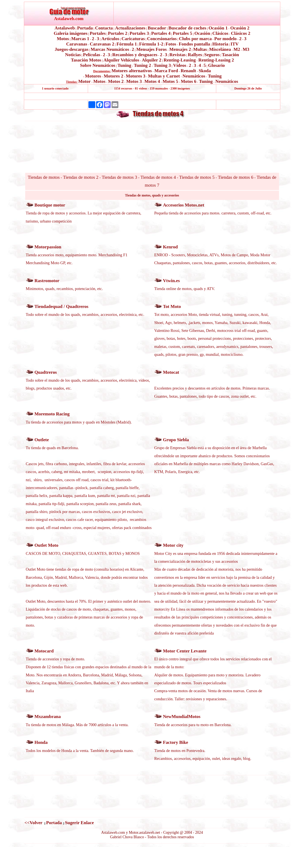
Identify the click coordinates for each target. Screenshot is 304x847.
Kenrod (170, 246)
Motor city (173, 545)
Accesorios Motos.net (183, 205)
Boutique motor (49, 205)
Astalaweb (65, 28)
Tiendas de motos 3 (119, 177)
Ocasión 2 (239, 28)
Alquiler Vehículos (121, 60)
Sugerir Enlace (79, 822)
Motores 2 (113, 76)
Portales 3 (139, 33)
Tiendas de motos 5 (197, 177)
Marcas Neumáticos (110, 49)
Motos (63, 38)
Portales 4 (161, 33)
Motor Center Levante (185, 651)
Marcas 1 (80, 38)
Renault (188, 70)
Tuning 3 (162, 65)
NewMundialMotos (181, 716)
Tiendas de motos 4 (158, 177)
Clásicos (220, 33)
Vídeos (179, 65)
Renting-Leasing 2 (216, 60)
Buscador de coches (187, 28)
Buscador (157, 28)
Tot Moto (172, 306)
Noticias (73, 54)
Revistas (177, 54)
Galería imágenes (70, 33)
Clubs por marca (195, 38)
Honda (41, 742)
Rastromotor (46, 280)
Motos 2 (116, 81)
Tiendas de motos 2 (80, 177)
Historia (220, 44)
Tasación (230, 54)
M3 (246, 49)
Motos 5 (170, 81)
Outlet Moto (46, 545)
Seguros (212, 54)
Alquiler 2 (151, 60)
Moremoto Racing (52, 413)
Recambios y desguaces (134, 54)
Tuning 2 (142, 65)
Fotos (171, 44)
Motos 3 (134, 81)
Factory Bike (175, 742)
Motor (84, 81)
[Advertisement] (152, 96)
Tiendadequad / (50, 306)
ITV (235, 44)
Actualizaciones (130, 28)
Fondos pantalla (194, 44)
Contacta (104, 28)
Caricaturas (133, 38)
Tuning (124, 65)
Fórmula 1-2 (151, 44)
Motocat (171, 372)
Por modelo (225, 38)
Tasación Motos (86, 60)
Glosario (216, 65)
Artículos (110, 38)
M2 (237, 49)
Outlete (41, 439)
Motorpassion (47, 246)
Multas (200, 49)
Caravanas (76, 44)
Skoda (205, 70)
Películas (91, 54)
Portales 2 (117, 33)
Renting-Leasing (180, 60)
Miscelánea (220, 49)
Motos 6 (188, 81)
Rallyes (195, 54)
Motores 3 (135, 76)
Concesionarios (162, 38)
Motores (93, 76)
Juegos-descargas (71, 49)
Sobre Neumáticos (97, 65)
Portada (85, 28)
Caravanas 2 (102, 44)
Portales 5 (182, 33)
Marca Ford (166, 70)
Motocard (44, 651)
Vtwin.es (171, 280)
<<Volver (34, 822)
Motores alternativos (132, 70)
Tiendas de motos (44, 177)
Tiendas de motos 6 (235, 177)
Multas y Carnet (164, 76)
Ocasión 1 (218, 28)
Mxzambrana (47, 716)
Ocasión (202, 33)
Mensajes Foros (151, 49)
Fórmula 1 (126, 44)
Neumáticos (193, 76)
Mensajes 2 (180, 49)
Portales (98, 33)
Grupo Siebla (176, 439)
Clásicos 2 (240, 33)
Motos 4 (152, 81)
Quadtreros (77, 306)
